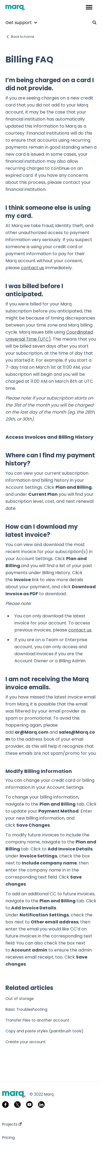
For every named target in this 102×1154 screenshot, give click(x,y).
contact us (32, 268)
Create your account (25, 1042)
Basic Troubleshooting (26, 1009)
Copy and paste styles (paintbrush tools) (44, 1031)
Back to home (22, 36)
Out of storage (19, 998)
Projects (12, 1124)
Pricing (8, 1137)
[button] (89, 7)
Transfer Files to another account (37, 1020)
